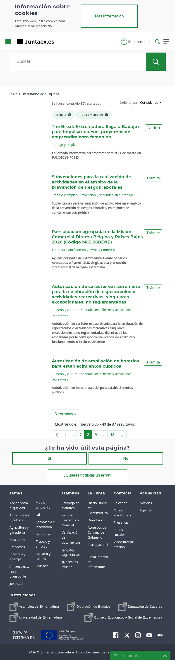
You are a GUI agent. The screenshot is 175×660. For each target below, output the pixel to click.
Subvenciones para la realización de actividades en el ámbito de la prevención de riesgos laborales (91, 182)
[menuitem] (34, 606)
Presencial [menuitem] (121, 522)
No (125, 458)
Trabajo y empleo (65, 144)
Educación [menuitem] (17, 539)
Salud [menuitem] (39, 514)
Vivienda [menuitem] (42, 566)
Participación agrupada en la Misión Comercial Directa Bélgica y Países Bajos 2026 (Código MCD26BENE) (97, 237)
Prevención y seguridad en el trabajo (106, 195)
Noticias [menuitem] (146, 503)
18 (113, 435)
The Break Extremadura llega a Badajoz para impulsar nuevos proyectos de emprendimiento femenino (96, 132)
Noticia (154, 127)
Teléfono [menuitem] (120, 503)
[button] (136, 41)
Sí (49, 458)
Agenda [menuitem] (145, 510)
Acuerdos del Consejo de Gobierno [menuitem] (98, 532)
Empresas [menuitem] (17, 546)
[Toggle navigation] (60, 41)
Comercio (108, 250)
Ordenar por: (129, 102)
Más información (109, 16)
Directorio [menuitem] (95, 520)
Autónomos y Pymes (83, 250)
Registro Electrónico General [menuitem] (70, 520)
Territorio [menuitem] (43, 534)
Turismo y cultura (64, 310)
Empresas (59, 250)
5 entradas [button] (67, 414)
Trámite (153, 178)
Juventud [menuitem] (16, 583)
